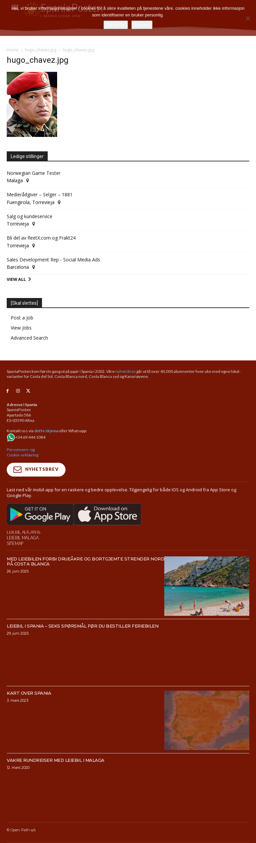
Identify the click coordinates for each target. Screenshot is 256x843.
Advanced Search (29, 338)
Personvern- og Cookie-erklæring (22, 452)
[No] (247, 18)
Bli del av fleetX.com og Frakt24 (41, 238)
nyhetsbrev (125, 371)
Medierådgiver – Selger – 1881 (40, 194)
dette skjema (46, 430)
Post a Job (22, 317)
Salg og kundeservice (29, 216)
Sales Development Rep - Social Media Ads (53, 259)
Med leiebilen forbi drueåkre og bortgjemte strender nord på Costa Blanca (85, 561)
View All (16, 279)
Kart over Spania (29, 693)
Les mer (142, 24)
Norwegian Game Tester (33, 173)
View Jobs (21, 328)
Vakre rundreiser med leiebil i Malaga (55, 760)
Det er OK (116, 24)
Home (12, 50)
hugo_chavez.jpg (40, 50)
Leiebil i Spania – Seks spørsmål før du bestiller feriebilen (82, 626)
